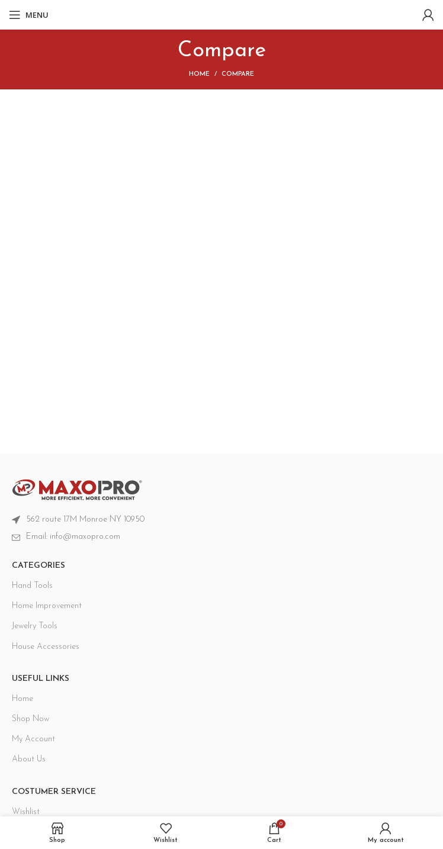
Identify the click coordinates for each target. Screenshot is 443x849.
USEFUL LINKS (40, 678)
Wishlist (26, 812)
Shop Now (30, 719)
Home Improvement (47, 606)
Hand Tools (32, 585)
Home (199, 74)
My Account (33, 739)
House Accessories (45, 646)
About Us (29, 759)
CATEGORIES (38, 565)
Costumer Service (54, 791)
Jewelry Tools (34, 626)
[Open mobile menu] (28, 15)
